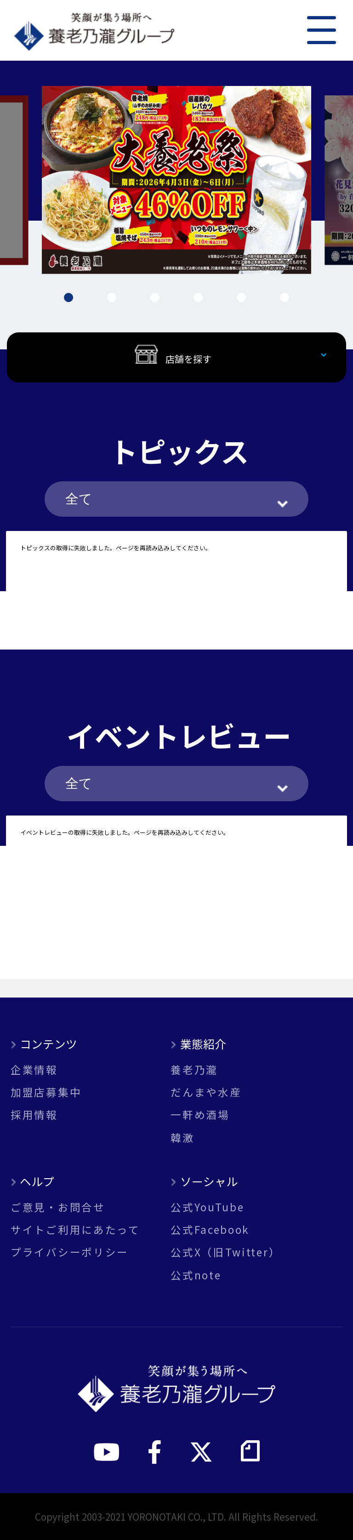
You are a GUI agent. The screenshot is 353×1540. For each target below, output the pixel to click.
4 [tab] (198, 297)
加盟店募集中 (46, 1092)
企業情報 (34, 1069)
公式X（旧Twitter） (225, 1252)
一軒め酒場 (200, 1114)
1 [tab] (68, 297)
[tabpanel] (177, 180)
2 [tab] (111, 297)
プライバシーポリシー (70, 1252)
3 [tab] (154, 297)
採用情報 (34, 1114)
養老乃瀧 (194, 1069)
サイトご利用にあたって (75, 1229)
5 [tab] (241, 297)
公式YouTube (207, 1207)
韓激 (182, 1137)
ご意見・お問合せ (58, 1207)
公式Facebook (210, 1229)
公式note (196, 1275)
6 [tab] (284, 297)
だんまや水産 (206, 1092)
